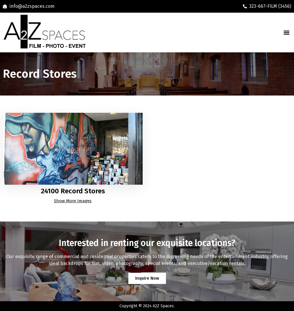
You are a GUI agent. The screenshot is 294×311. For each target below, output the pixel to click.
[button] (286, 32)
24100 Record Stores (73, 191)
